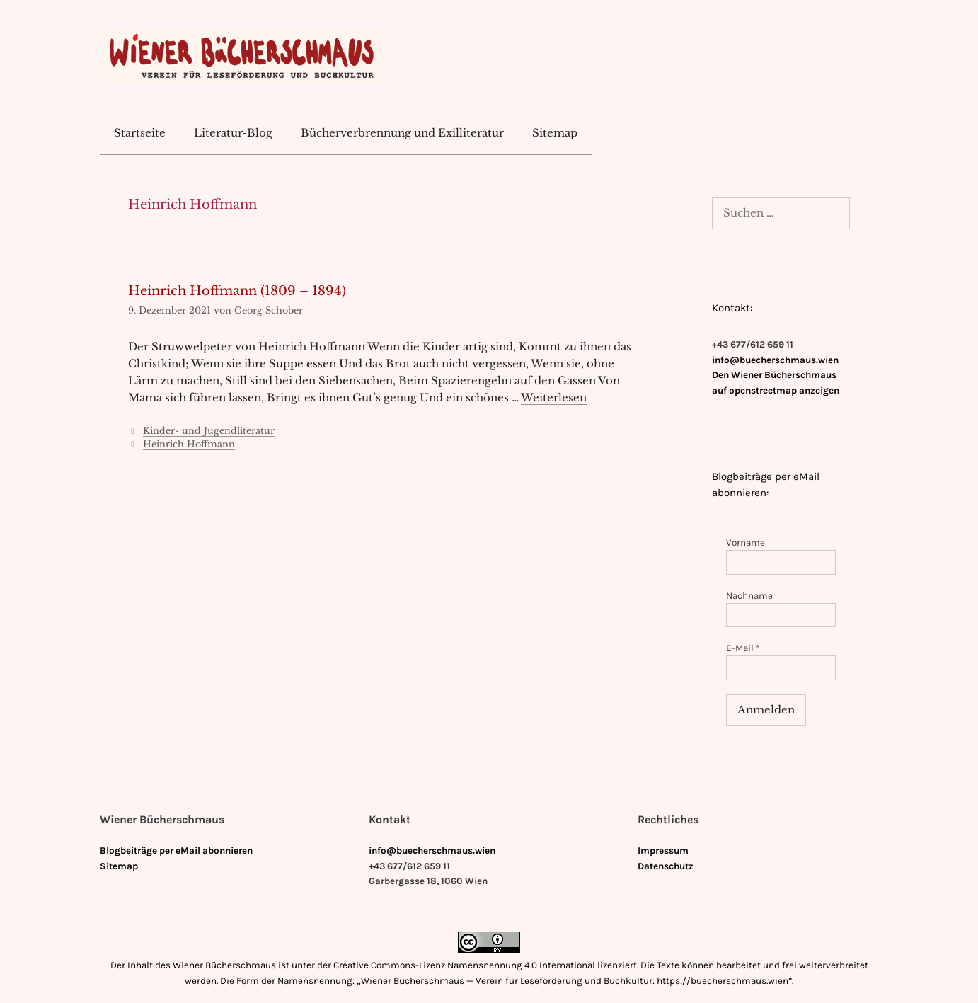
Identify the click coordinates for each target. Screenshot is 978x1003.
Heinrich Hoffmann (189, 444)
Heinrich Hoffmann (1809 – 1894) (237, 291)
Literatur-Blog (233, 132)
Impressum (663, 850)
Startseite (140, 132)
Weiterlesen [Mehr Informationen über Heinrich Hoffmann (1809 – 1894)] (554, 397)
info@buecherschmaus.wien (775, 360)
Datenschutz (666, 866)
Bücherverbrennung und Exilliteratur (402, 132)
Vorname (745, 542)
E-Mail (743, 648)
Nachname (749, 595)
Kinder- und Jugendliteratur (209, 430)
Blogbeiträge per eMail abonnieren (176, 850)
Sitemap (554, 132)
